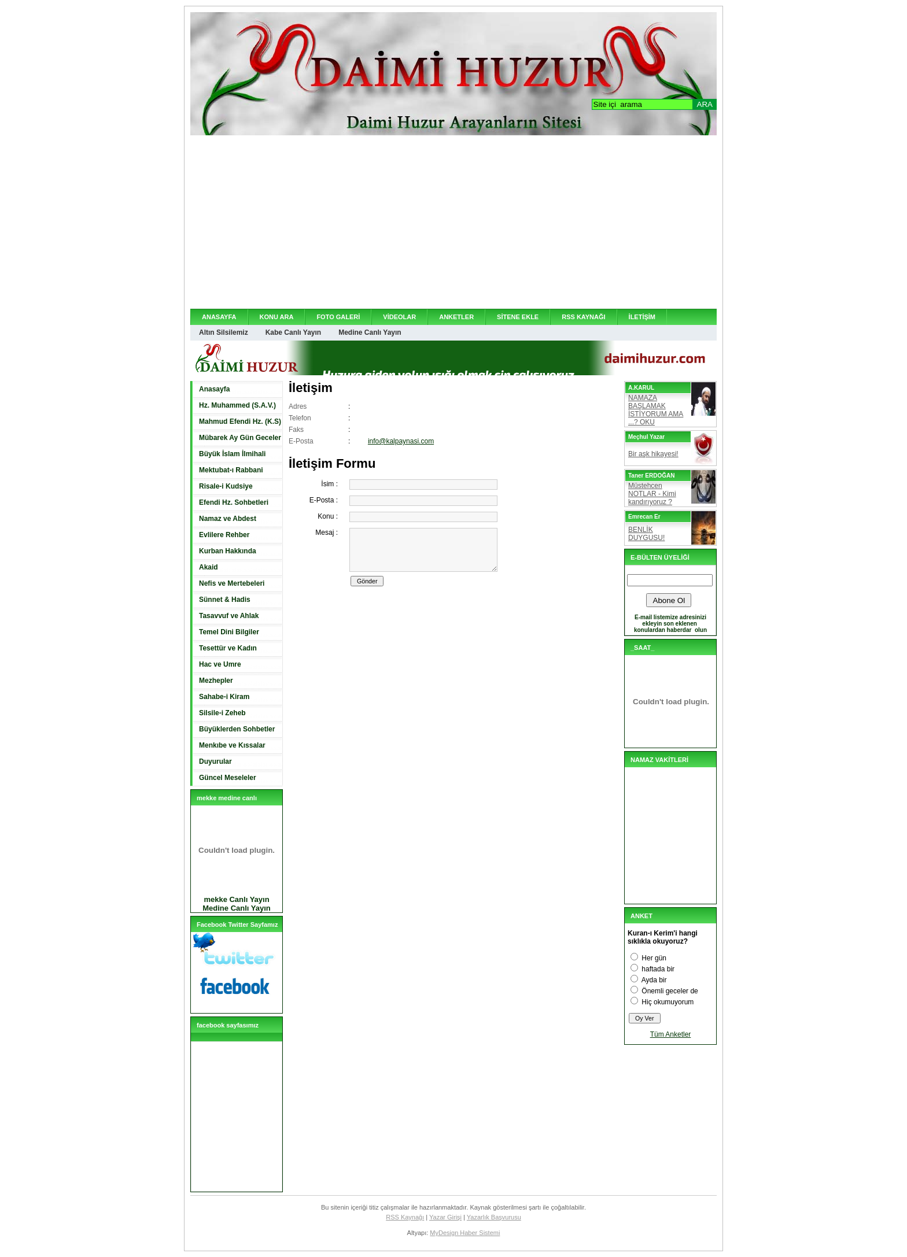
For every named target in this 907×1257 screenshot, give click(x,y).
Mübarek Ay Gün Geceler (240, 438)
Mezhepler (216, 680)
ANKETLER (456, 316)
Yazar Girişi (445, 1217)
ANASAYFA (219, 316)
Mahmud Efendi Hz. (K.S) (240, 421)
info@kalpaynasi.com (401, 441)
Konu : (328, 516)
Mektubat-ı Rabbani (231, 470)
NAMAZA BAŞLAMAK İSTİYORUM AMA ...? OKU (655, 410)
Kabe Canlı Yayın (294, 332)
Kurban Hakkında (227, 551)
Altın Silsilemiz (223, 332)
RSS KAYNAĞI (583, 316)
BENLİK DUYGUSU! (646, 534)
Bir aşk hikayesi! (653, 454)
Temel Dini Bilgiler (229, 632)
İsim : (329, 484)
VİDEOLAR (399, 316)
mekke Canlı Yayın (236, 899)
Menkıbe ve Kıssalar (232, 745)
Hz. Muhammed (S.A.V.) (237, 405)
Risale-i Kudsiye (226, 486)
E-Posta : (323, 500)
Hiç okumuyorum (667, 1002)
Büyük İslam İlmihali (232, 454)
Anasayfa (214, 389)
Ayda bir (654, 980)
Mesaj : (326, 532)
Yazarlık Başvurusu (494, 1217)
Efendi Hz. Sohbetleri (233, 502)
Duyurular (215, 761)
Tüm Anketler (670, 1034)
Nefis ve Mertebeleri (231, 583)
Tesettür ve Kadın (228, 648)
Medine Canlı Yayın (369, 332)
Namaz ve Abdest (227, 519)
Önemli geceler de (669, 991)
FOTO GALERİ (338, 316)
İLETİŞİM (642, 316)
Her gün (653, 958)
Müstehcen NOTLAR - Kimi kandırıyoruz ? (652, 494)
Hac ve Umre (220, 664)
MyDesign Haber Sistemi (465, 1232)
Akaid (208, 567)
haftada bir (657, 969)
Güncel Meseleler (227, 778)
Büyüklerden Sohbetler (237, 729)
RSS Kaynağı (405, 1217)
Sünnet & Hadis (224, 600)
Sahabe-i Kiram (224, 697)
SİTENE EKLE (518, 316)
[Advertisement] (453, 222)
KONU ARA (277, 316)
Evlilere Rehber (224, 535)
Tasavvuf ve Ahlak (229, 616)
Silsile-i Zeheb (222, 713)
